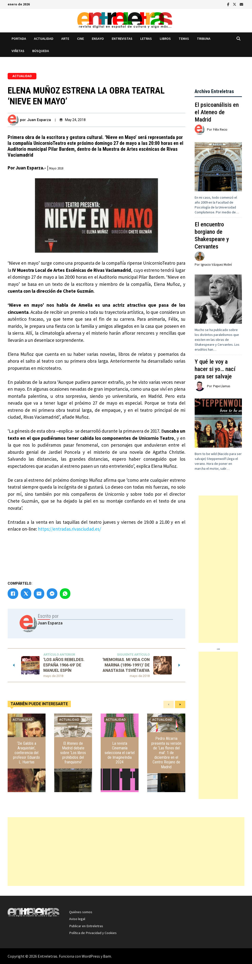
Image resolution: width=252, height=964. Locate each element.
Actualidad (43, 38)
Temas (184, 38)
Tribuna (203, 38)
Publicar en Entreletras (86, 926)
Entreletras (47, 956)
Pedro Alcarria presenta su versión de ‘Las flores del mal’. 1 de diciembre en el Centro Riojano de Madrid (166, 752)
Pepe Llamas (221, 386)
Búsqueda (40, 51)
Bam (107, 956)
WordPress (91, 956)
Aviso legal (77, 919)
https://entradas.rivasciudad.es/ (69, 529)
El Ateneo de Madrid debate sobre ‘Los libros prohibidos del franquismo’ (73, 753)
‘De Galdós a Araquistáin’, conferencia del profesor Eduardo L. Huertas (26, 753)
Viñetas (18, 51)
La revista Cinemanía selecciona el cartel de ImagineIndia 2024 (120, 753)
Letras (146, 38)
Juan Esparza (39, 120)
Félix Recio (220, 129)
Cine (80, 38)
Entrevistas (122, 38)
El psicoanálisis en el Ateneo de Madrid (217, 112)
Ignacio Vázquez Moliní (216, 264)
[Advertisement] (218, 569)
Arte (65, 38)
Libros (165, 38)
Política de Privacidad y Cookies (93, 933)
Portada (19, 38)
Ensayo (98, 38)
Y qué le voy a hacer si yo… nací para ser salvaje (215, 369)
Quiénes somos (80, 912)
